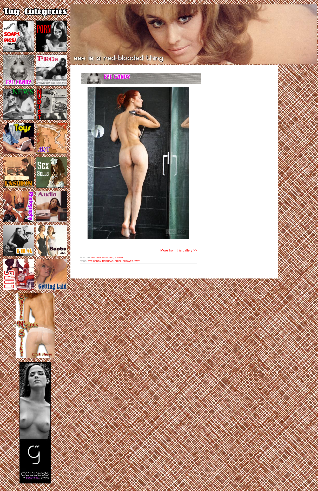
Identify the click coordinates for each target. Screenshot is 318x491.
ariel (118, 261)
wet (137, 261)
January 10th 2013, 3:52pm (106, 257)
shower (128, 261)
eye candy (94, 261)
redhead (108, 261)
